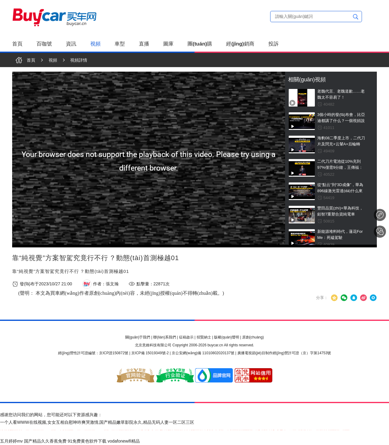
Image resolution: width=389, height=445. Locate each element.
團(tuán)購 (200, 44)
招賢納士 (204, 337)
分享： (322, 297)
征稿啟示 (186, 337)
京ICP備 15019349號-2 (150, 353)
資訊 (71, 44)
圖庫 (168, 44)
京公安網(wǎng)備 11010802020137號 (203, 353)
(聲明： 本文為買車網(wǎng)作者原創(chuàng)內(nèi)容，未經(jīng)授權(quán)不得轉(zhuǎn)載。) (121, 293)
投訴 (273, 44)
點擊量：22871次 (149, 284)
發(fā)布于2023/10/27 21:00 (42, 284)
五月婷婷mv (11, 441)
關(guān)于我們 (137, 337)
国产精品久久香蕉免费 (45, 441)
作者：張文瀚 (100, 284)
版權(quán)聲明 (226, 337)
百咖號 (44, 44)
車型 (120, 44)
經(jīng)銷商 (240, 44)
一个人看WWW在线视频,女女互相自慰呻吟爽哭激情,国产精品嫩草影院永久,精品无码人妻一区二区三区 (97, 422)
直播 (144, 44)
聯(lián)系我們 (164, 337)
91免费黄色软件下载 (86, 441)
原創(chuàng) (253, 337)
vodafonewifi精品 (124, 441)
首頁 (17, 44)
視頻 (95, 44)
